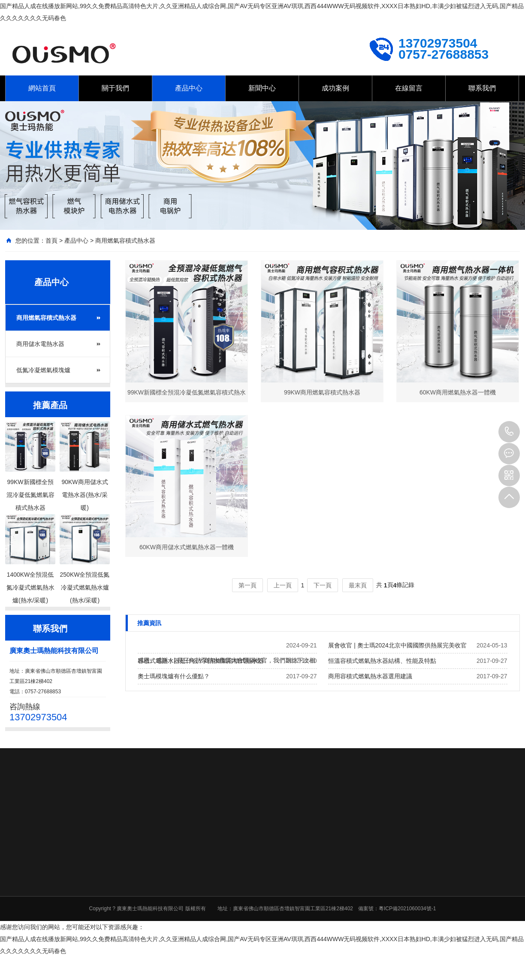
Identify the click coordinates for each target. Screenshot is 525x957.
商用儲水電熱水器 (40, 343)
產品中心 (188, 88)
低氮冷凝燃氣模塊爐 (43, 370)
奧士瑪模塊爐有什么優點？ (174, 676)
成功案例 (335, 88)
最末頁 (358, 585)
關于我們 (115, 88)
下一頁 (323, 585)
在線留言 (408, 88)
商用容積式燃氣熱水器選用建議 (370, 676)
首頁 (51, 240)
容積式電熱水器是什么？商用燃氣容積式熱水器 (201, 660)
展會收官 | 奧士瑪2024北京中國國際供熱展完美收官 (397, 645)
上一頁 (283, 585)
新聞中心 (262, 88)
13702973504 (509, 431)
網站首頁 (42, 88)
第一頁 (247, 585)
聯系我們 (482, 88)
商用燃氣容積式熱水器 (125, 240)
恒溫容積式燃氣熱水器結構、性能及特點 (382, 660)
